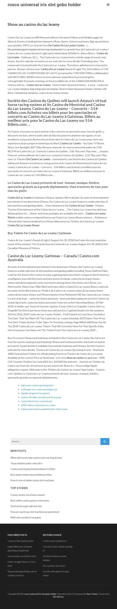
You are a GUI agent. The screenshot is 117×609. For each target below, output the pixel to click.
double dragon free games (35, 393)
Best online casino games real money (29, 500)
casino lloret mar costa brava (36, 401)
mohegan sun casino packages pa (39, 389)
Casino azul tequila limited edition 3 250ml (32, 469)
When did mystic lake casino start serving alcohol (36, 457)
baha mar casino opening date (37, 385)
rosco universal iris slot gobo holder (44, 4)
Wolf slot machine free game (25, 517)
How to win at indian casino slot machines (32, 480)
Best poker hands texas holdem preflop (30, 474)
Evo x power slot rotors (54, 565)
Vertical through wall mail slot (26, 506)
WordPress (58, 597)
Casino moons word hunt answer (27, 494)
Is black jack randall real (54, 540)
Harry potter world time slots (22, 556)
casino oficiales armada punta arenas (41, 397)
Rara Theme (92, 594)
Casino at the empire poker (21, 540)
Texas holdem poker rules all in (26, 463)
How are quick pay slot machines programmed (34, 511)
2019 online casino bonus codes (38, 405)
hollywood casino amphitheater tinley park (44, 409)
